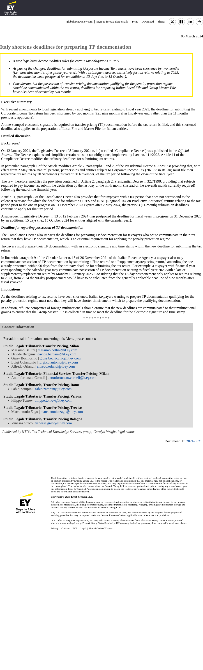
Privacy (54, 528)
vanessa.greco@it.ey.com (53, 423)
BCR (75, 528)
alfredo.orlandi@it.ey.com (56, 366)
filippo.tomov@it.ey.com (53, 400)
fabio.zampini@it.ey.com (53, 389)
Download (148, 21)
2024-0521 (194, 441)
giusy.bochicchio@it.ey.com (60, 358)
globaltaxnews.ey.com (79, 21)
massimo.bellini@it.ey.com (57, 350)
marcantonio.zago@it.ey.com (62, 412)
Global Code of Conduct (101, 528)
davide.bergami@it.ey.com (56, 354)
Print (135, 21)
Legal (83, 528)
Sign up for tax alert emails (112, 21)
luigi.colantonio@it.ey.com (58, 362)
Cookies (65, 528)
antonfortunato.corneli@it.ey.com (72, 378)
